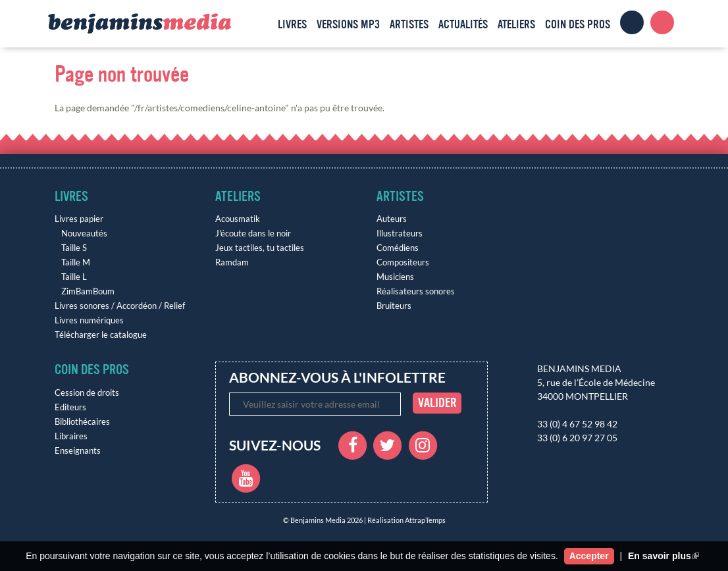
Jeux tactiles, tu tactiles (259, 248)
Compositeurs (403, 262)
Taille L (74, 277)
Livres (292, 24)
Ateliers (516, 24)
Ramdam (232, 262)
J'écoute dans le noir (253, 233)
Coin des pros (577, 24)
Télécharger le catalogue (101, 335)
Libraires (71, 436)
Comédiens (398, 248)
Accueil (261, 22)
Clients (632, 22)
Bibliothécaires (82, 422)
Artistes (409, 24)
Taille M (75, 262)
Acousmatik (237, 219)
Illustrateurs (400, 233)
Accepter (589, 556)
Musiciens (395, 277)
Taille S (74, 248)
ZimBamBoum (88, 291)
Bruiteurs (394, 306)
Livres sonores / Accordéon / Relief (120, 306)
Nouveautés (84, 233)
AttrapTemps (425, 520)
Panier (662, 22)
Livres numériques (89, 320)
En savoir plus (663, 556)
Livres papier (79, 219)
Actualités (463, 24)
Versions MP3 (348, 24)
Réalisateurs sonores (416, 291)
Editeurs (70, 407)
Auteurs (392, 219)
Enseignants (78, 451)
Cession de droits (87, 393)
